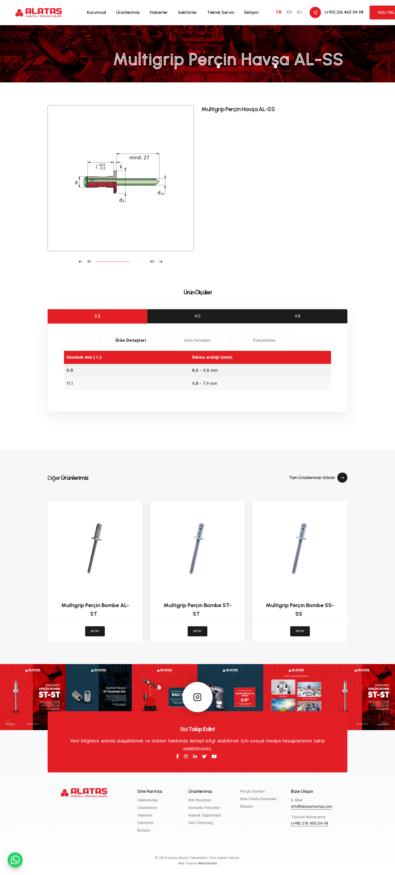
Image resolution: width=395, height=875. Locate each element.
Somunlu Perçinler (204, 807)
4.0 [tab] (197, 316)
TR (279, 12)
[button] (86, 262)
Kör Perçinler (199, 800)
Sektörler (187, 12)
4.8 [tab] (297, 316)
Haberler (159, 12)
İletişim (251, 12)
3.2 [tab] (97, 316)
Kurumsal (96, 12)
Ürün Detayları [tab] (130, 340)
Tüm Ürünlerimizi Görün (318, 478)
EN (289, 12)
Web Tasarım (187, 863)
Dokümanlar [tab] (264, 340)
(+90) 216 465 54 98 (309, 823)
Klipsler (246, 806)
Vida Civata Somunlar (258, 798)
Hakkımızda (147, 800)
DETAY (95, 631)
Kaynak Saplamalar (204, 815)
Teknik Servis (220, 12)
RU (299, 12)
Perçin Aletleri (252, 791)
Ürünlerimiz (128, 12)
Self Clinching (200, 822)
